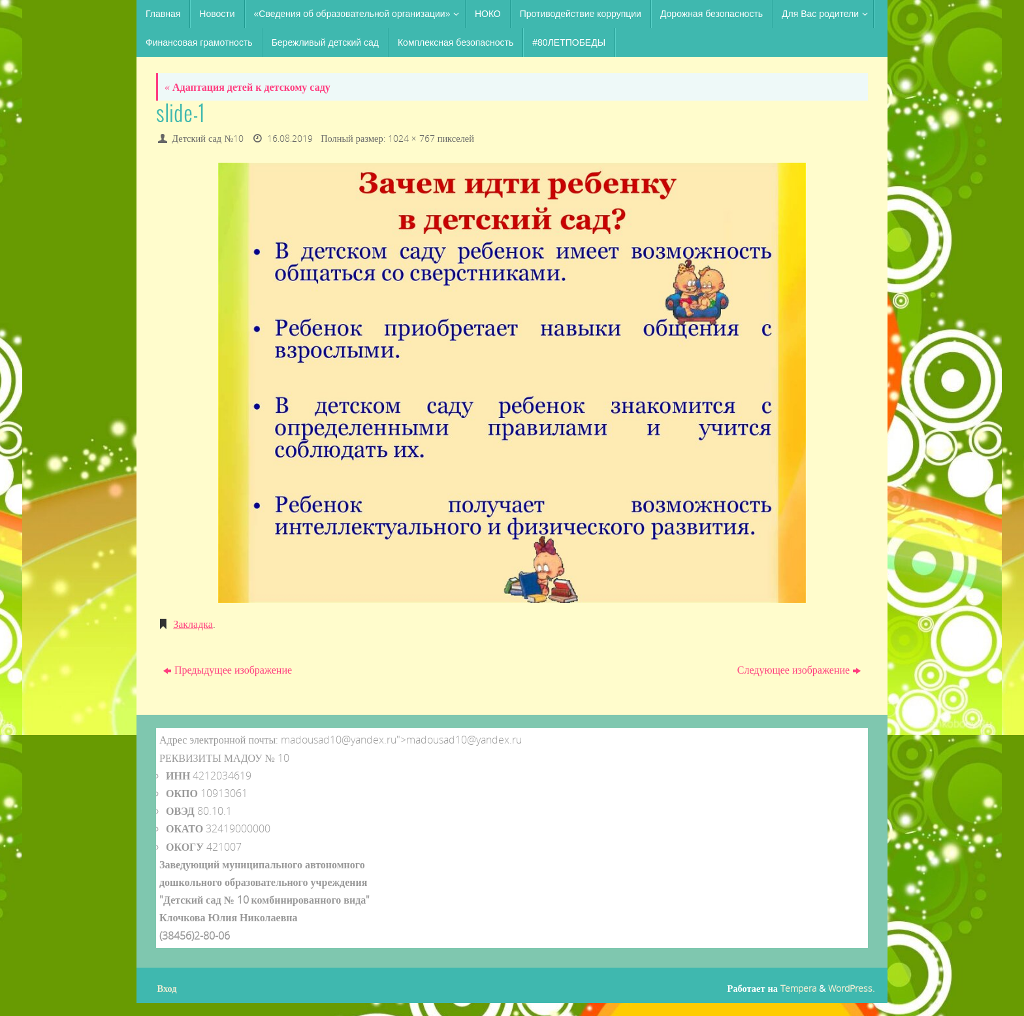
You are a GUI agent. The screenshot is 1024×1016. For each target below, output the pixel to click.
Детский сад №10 (208, 138)
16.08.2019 (290, 138)
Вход (167, 988)
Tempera (798, 988)
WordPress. (851, 988)
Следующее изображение (799, 670)
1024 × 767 (411, 138)
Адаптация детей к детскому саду (247, 87)
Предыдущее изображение (227, 670)
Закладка (193, 624)
